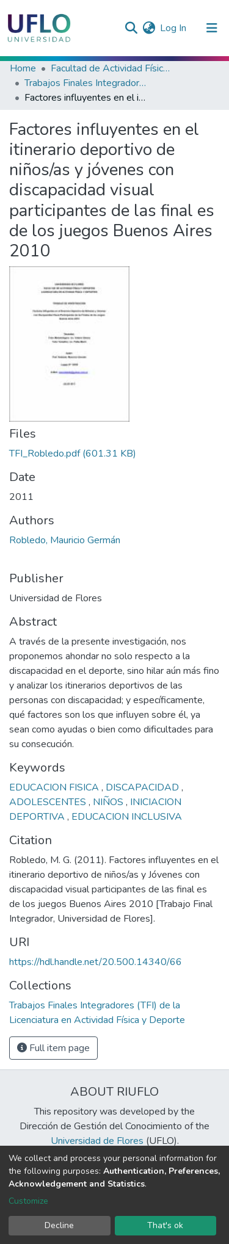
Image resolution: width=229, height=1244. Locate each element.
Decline (59, 1225)
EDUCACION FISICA (55, 787)
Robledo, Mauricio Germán (64, 540)
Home (23, 68)
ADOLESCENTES (49, 802)
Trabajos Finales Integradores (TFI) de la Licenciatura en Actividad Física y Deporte (85, 83)
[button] (148, 28)
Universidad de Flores (97, 1141)
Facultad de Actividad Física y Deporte (112, 68)
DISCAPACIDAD (143, 787)
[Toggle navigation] (212, 28)
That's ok (165, 1225)
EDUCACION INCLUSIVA (126, 816)
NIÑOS (109, 802)
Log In (173, 28)
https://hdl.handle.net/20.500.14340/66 (95, 962)
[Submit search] (131, 28)
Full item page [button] (53, 1048)
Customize (28, 1201)
